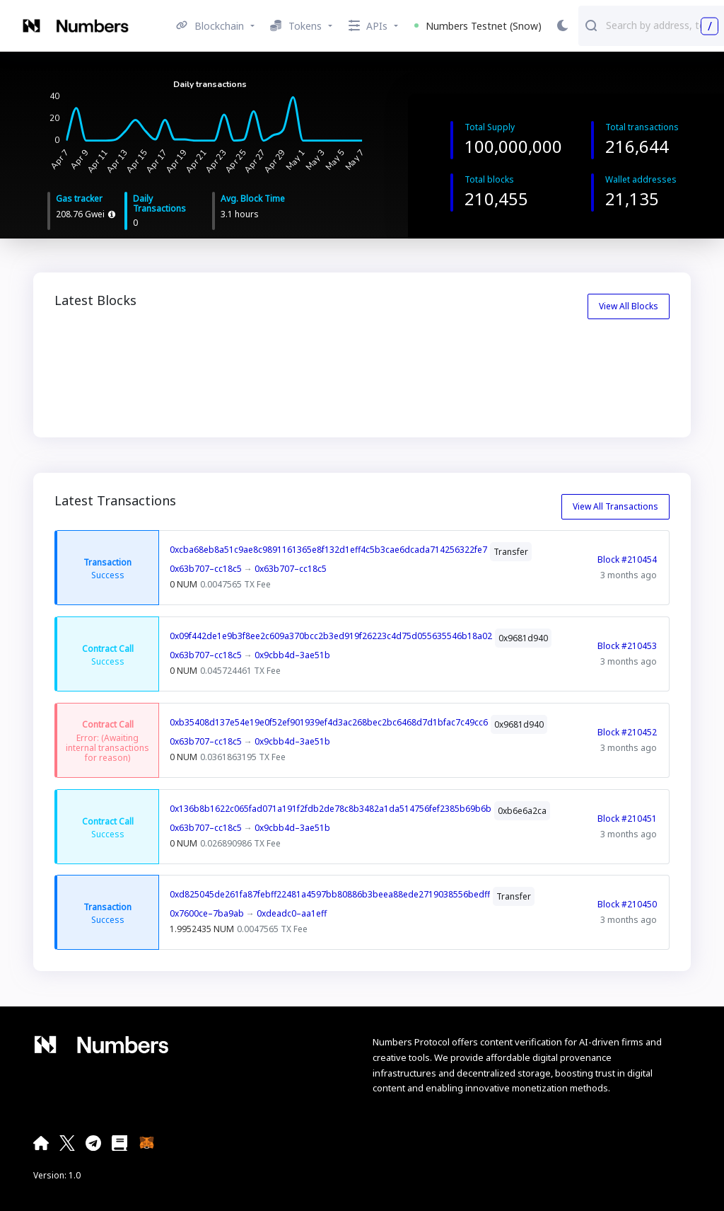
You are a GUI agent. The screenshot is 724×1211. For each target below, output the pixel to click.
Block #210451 (627, 818)
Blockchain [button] (210, 26)
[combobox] (662, 25)
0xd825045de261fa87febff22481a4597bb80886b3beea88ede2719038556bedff (330, 894)
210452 (395, 346)
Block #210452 (627, 731)
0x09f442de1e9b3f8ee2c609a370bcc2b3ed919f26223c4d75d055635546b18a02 (331, 636)
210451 (551, 346)
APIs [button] (368, 26)
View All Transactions (615, 506)
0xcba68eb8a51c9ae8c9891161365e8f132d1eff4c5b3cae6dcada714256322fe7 (328, 550)
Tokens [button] (296, 26)
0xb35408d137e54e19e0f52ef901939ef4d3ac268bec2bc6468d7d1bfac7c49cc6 (329, 722)
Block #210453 (627, 645)
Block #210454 (627, 559)
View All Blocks (628, 306)
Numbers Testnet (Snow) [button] (478, 26)
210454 (83, 346)
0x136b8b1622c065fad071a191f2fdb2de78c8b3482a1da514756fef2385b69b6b (330, 809)
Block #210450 (627, 904)
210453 (240, 346)
